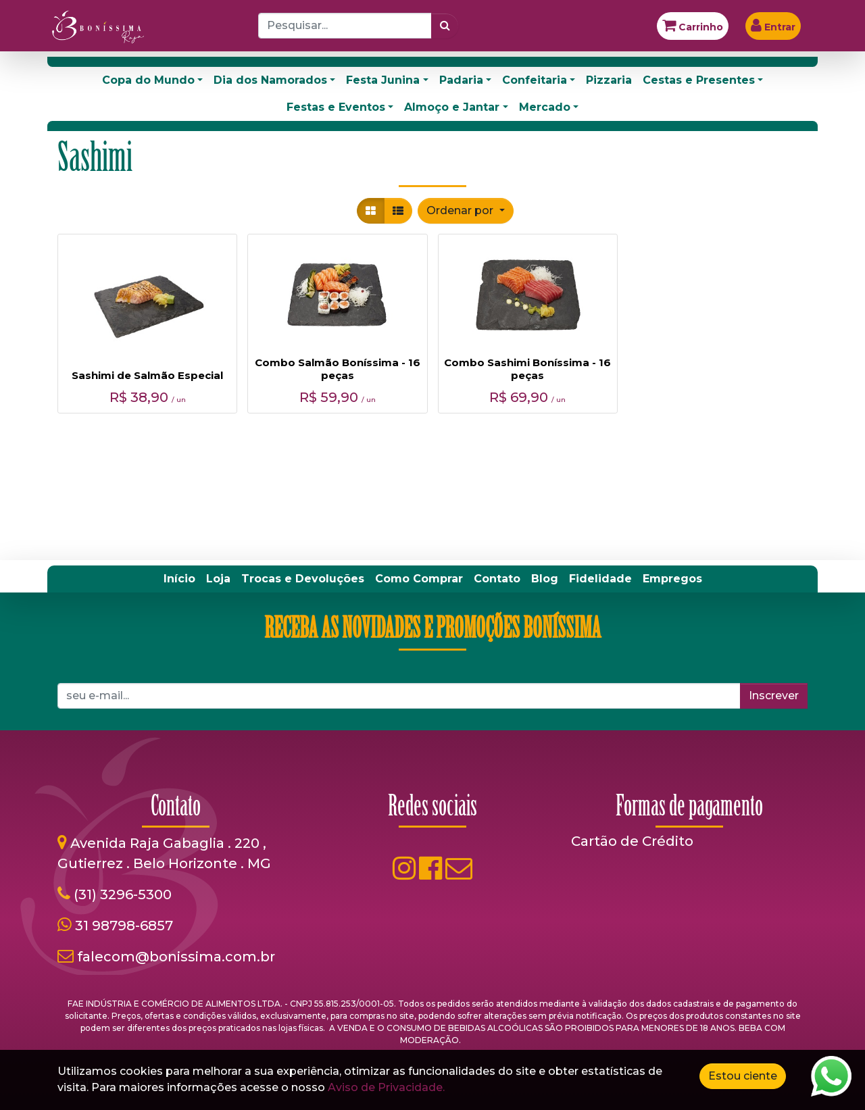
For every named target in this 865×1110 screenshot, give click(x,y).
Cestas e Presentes (699, 80)
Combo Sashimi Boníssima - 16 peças (527, 369)
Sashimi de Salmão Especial (147, 375)
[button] (465, 211)
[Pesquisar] (445, 26)
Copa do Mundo (148, 80)
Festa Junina (383, 80)
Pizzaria (609, 80)
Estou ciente (742, 1075)
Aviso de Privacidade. (386, 1087)
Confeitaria (534, 80)
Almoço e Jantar (451, 107)
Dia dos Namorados (270, 80)
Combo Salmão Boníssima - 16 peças (337, 369)
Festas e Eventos (336, 107)
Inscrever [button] (774, 695)
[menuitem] (179, 578)
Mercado (544, 107)
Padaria (461, 80)
